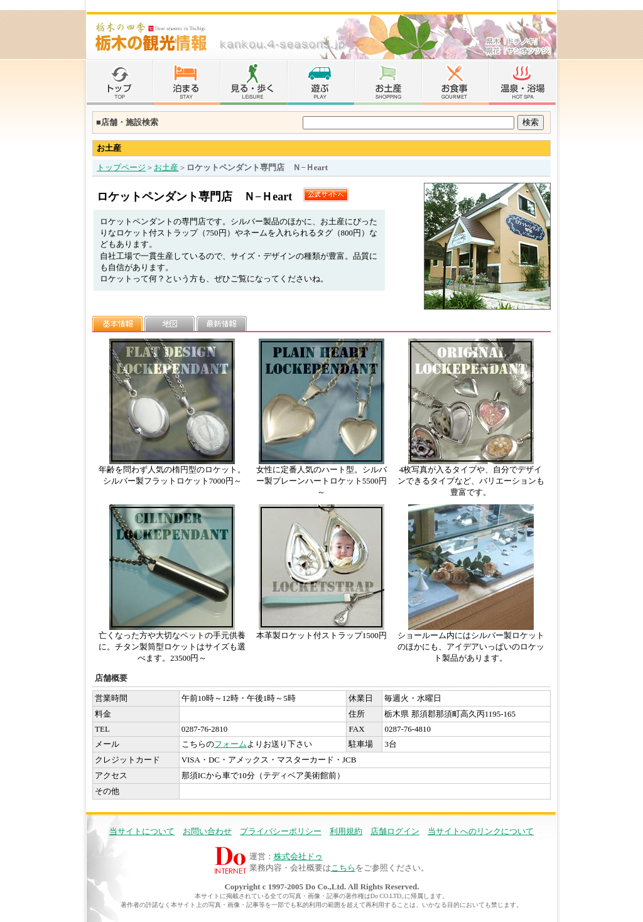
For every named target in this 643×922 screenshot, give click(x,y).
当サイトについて (142, 831)
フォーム (230, 744)
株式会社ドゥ (298, 856)
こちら (343, 867)
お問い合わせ (207, 831)
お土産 (166, 167)
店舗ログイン (394, 831)
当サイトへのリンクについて (481, 831)
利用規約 (346, 831)
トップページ (121, 167)
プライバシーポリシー (281, 831)
